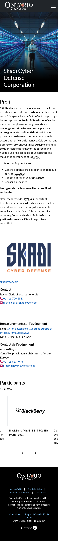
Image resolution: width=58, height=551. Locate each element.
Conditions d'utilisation (19, 492)
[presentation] (23, 452)
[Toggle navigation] (53, 6)
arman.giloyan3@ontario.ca (19, 365)
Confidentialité (35, 489)
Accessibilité (16, 489)
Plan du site (41, 492)
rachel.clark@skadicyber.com (18, 302)
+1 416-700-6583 (13, 298)
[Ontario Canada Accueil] (19, 5)
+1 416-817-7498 (13, 361)
